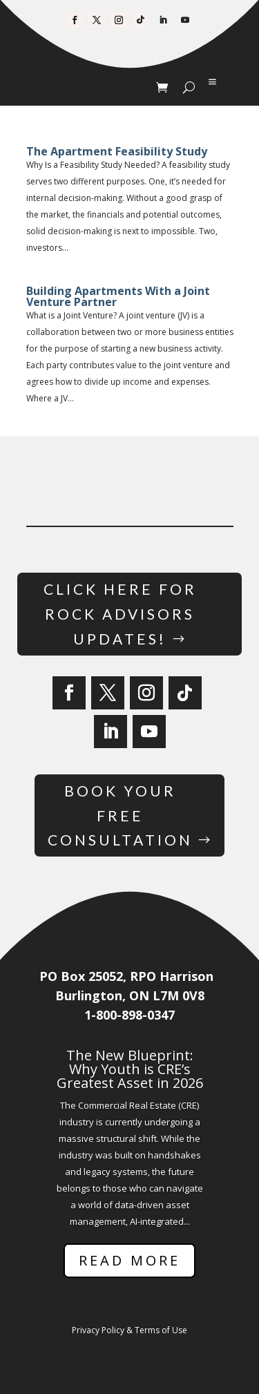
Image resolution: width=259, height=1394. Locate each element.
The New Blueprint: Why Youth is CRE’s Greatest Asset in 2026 (130, 1069)
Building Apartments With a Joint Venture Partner (118, 296)
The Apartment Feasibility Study (116, 151)
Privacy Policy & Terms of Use (129, 1330)
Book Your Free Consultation (120, 815)
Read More (129, 1260)
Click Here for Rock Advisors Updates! (120, 613)
